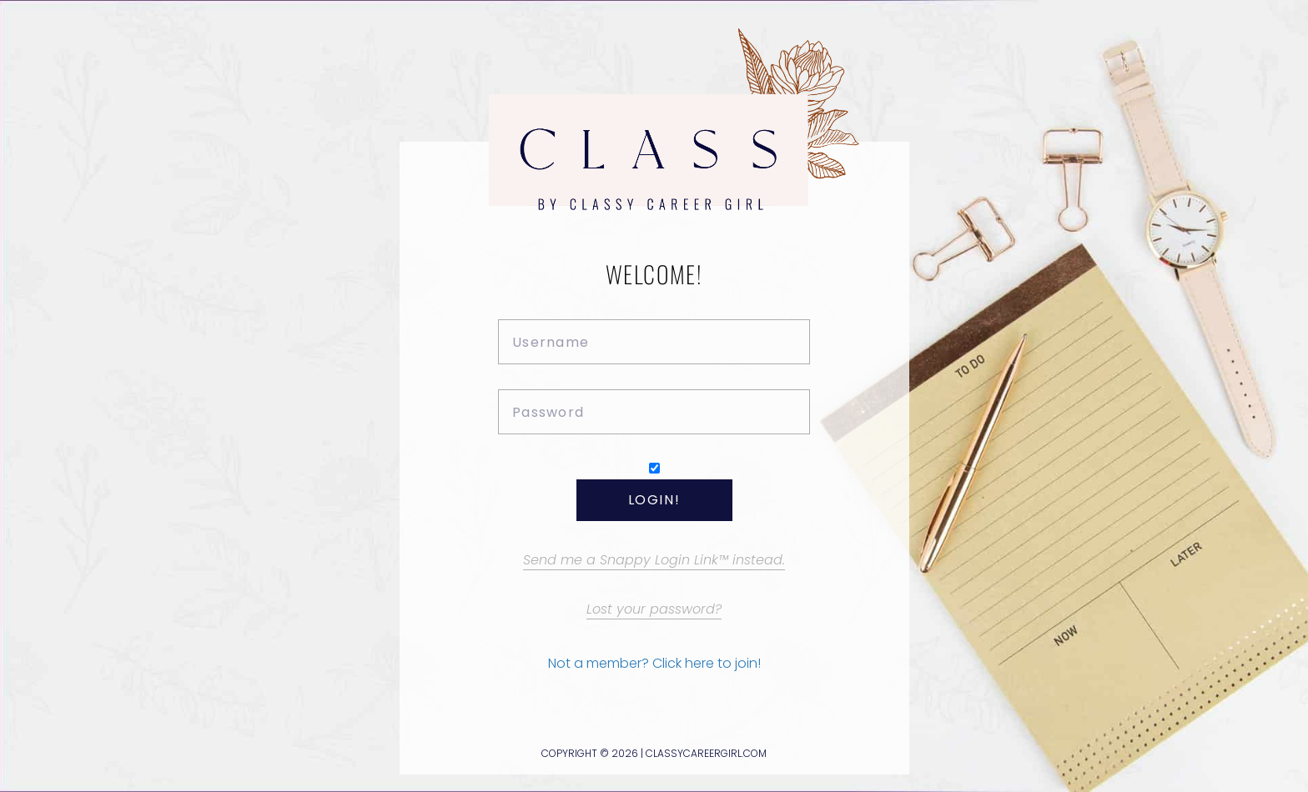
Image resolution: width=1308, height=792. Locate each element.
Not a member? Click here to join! (654, 663)
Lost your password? (654, 609)
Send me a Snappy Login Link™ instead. (654, 559)
